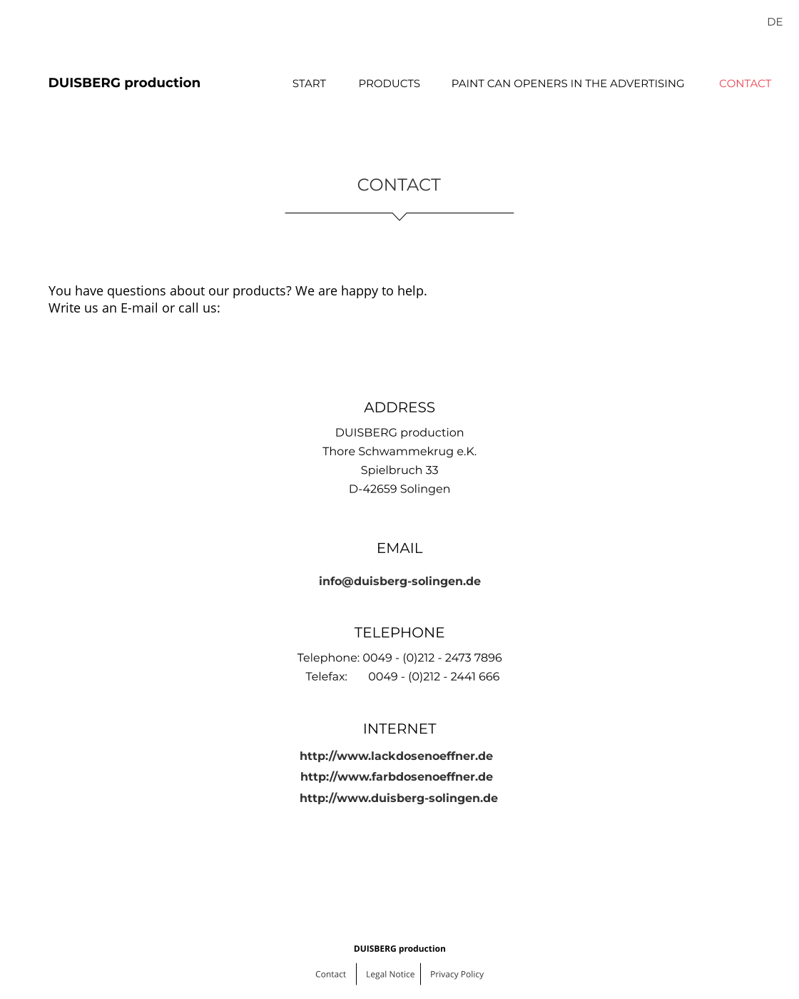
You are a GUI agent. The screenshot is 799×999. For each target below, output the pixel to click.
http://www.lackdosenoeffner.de (396, 756)
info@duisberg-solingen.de (400, 581)
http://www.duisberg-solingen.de (399, 798)
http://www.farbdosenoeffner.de (396, 777)
